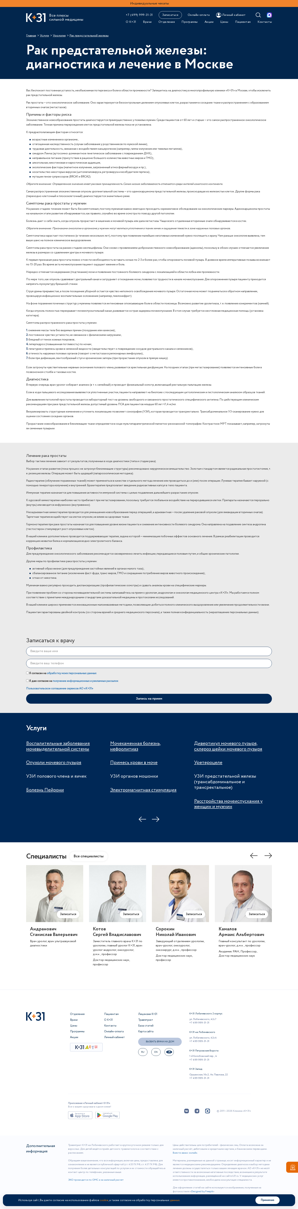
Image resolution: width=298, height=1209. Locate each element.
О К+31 (131, 22)
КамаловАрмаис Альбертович (241, 932)
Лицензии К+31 (147, 1014)
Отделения (166, 22)
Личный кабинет (114, 1037)
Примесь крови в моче (134, 762)
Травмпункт (145, 1020)
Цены (224, 22)
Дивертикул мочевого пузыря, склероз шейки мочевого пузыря (228, 746)
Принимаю (267, 1200)
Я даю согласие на (72, 681)
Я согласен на (61, 673)
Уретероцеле (208, 762)
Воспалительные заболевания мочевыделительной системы (58, 746)
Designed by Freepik (202, 1191)
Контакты (265, 22)
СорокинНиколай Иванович (176, 932)
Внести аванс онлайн (185, 1153)
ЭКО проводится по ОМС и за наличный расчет (96, 1180)
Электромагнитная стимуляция (143, 790)
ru (143, 1052)
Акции (209, 22)
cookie (104, 1200)
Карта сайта (145, 1031)
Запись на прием (149, 698)
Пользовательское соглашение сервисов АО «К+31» (59, 688)
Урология (59, 35)
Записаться (170, 15)
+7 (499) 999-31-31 (139, 15)
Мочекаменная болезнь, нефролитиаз (135, 746)
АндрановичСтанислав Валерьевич (54, 932)
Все (89, 856)
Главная (31, 35)
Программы (190, 22)
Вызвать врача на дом (160, 1041)
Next (155, 819)
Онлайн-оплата (199, 15)
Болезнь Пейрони (45, 790)
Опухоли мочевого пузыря (53, 762)
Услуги (44, 35)
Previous (142, 819)
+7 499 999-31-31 (199, 1023)
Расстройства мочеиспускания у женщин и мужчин (228, 804)
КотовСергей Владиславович (117, 932)
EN (156, 1052)
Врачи (147, 22)
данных (175, 1200)
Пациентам (243, 22)
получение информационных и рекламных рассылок (85, 681)
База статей (145, 1026)
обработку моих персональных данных (71, 673)
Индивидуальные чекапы (149, 3)
